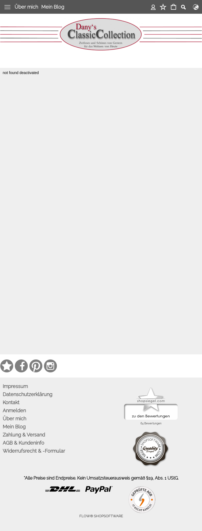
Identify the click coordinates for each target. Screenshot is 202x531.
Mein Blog (52, 7)
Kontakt (11, 402)
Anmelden (153, 7)
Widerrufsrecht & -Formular (34, 451)
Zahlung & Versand (24, 435)
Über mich (26, 7)
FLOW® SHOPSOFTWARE (101, 516)
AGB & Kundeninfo (23, 443)
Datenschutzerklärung (27, 394)
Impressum (15, 386)
